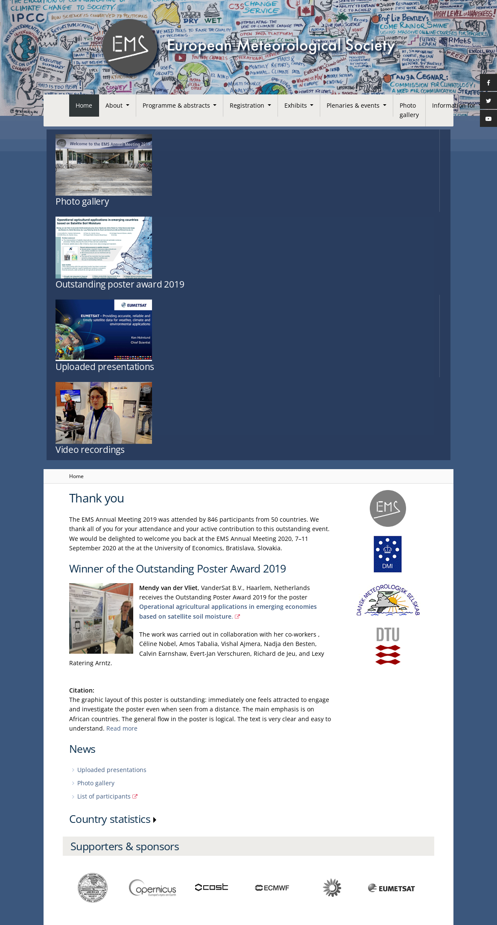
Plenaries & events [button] (354, 105)
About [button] (114, 105)
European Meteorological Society (114, 879)
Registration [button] (248, 105)
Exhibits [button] (296, 105)
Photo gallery (409, 110)
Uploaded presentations (111, 525)
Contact (79, 866)
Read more (121, 484)
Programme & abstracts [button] (177, 105)
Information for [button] (454, 105)
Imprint (78, 852)
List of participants (104, 552)
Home (84, 105)
